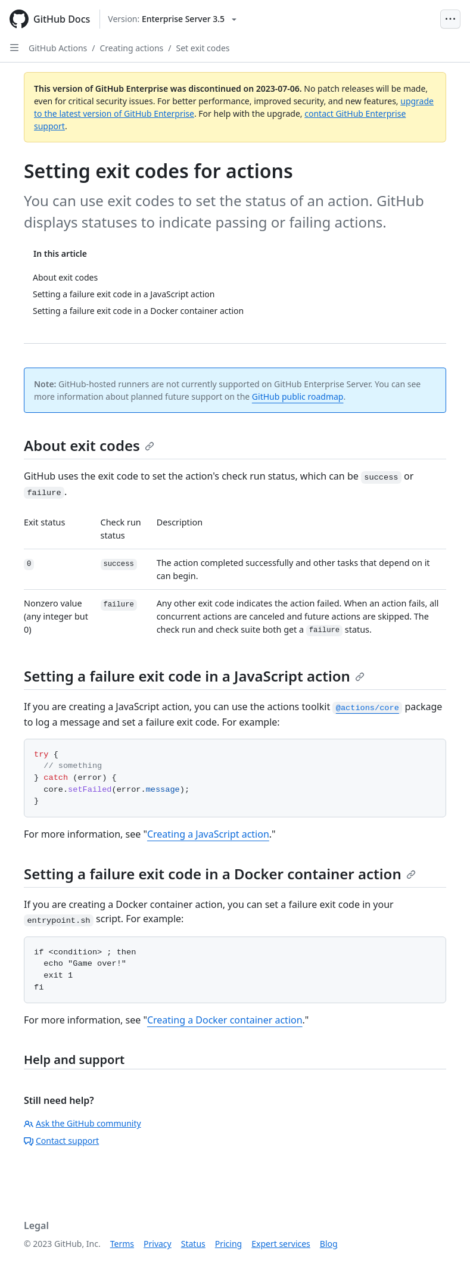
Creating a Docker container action (225, 1019)
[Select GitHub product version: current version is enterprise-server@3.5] (172, 19)
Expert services (280, 1243)
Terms (122, 1243)
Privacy (158, 1243)
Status (193, 1243)
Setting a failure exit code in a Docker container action (220, 873)
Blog (329, 1243)
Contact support (61, 1140)
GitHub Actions (58, 48)
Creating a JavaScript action (208, 834)
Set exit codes (202, 48)
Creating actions (132, 48)
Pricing (228, 1243)
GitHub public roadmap (298, 396)
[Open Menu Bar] (450, 19)
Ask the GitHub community (82, 1123)
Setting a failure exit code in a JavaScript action (194, 676)
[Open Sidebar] (14, 47)
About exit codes (89, 445)
